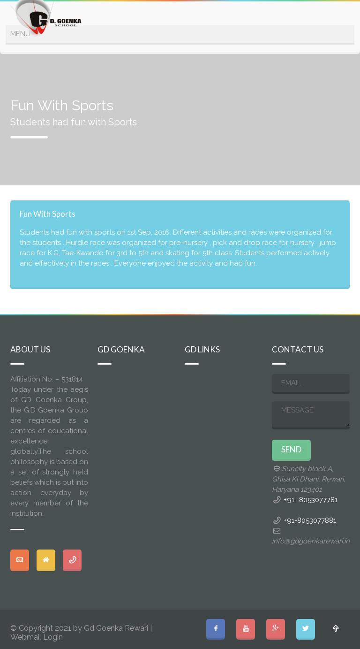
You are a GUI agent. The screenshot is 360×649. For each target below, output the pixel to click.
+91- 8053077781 (311, 500)
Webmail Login (36, 637)
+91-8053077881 (310, 520)
